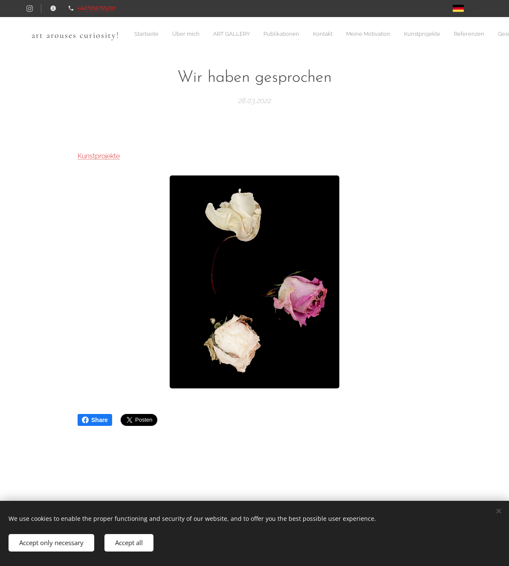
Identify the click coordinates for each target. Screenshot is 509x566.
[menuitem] (280, 34)
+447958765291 (96, 8)
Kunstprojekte (99, 156)
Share (95, 420)
